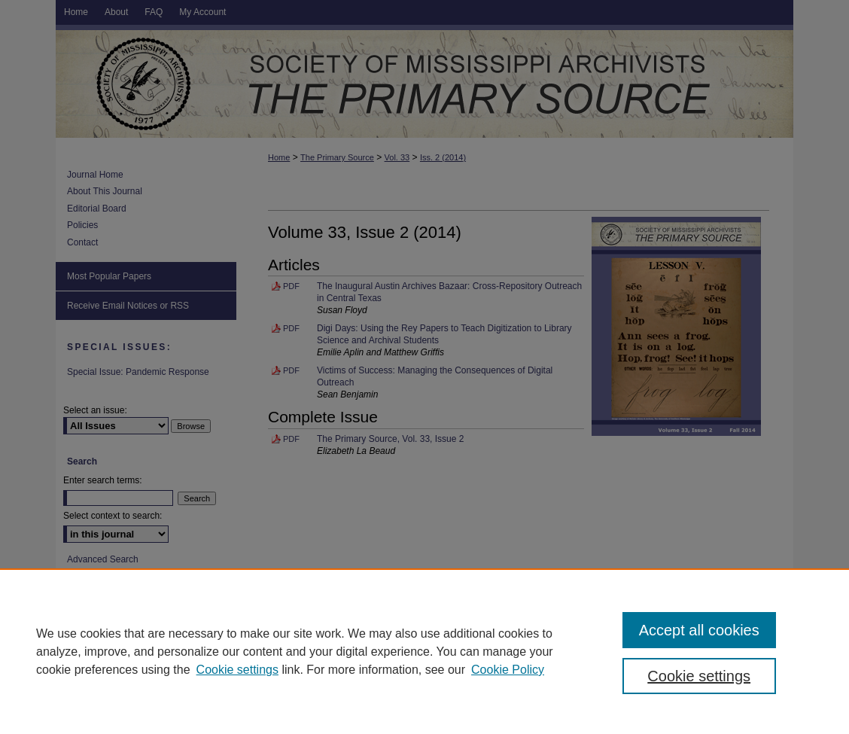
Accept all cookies (699, 630)
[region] (424, 651)
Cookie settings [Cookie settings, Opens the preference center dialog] (698, 676)
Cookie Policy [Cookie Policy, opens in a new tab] (507, 669)
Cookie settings (237, 669)
